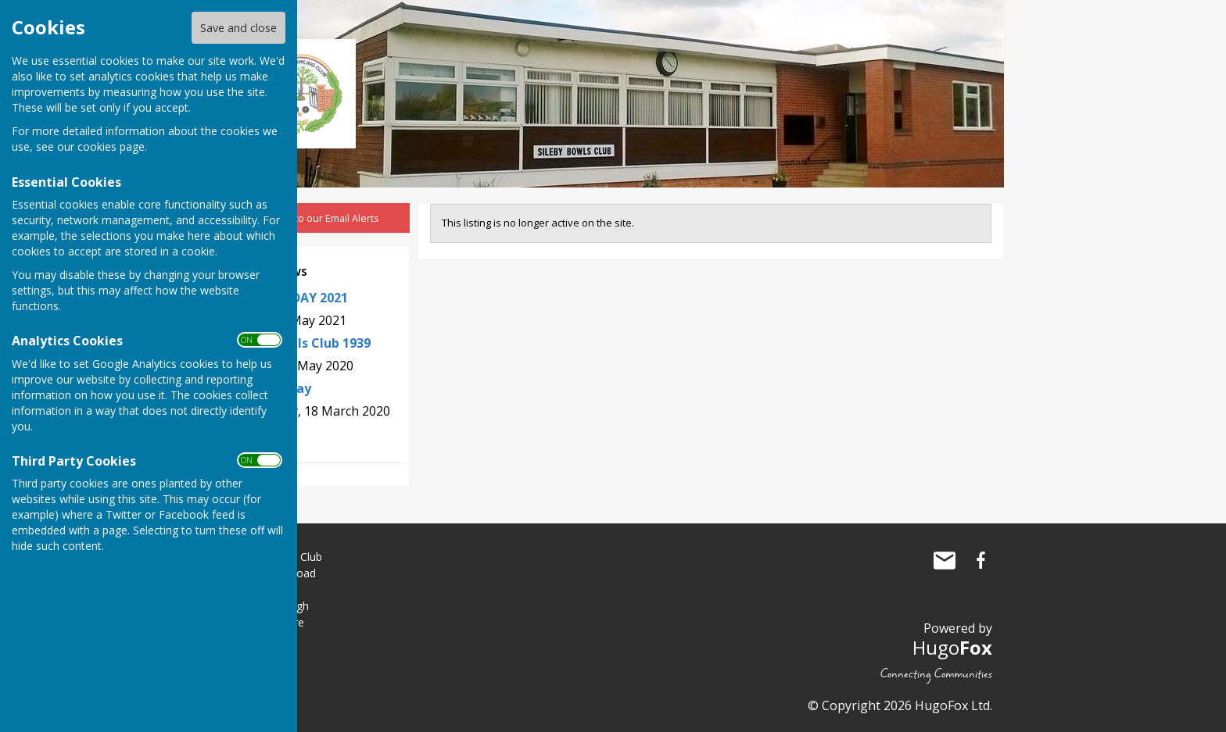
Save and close (238, 27)
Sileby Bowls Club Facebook (980, 560)
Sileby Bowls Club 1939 (301, 343)
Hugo (952, 647)
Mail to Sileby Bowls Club (944, 560)
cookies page (111, 146)
